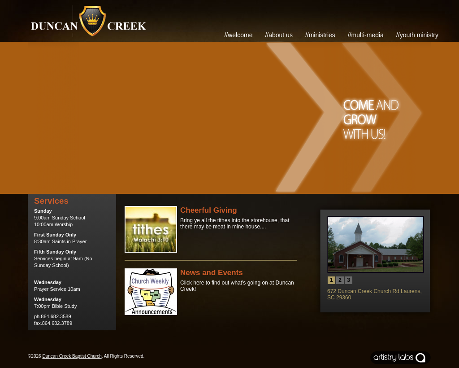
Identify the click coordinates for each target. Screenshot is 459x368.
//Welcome (238, 35)
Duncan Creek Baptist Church (71, 356)
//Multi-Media (366, 35)
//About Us (279, 35)
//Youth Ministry (417, 35)
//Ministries (320, 35)
